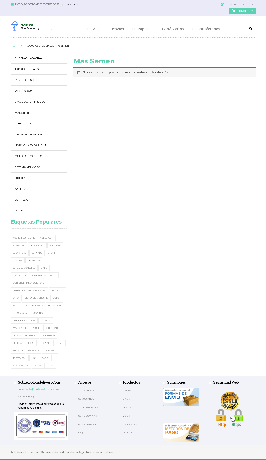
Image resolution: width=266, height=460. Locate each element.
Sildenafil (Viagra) (28, 58)
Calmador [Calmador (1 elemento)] (34, 260)
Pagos (142, 29)
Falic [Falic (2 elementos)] (16, 305)
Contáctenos (208, 29)
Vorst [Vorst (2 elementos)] (50, 365)
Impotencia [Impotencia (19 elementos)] (20, 313)
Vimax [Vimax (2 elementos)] (37, 365)
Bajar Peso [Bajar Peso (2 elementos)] (19, 252)
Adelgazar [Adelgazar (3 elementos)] (46, 237)
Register (248, 4)
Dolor (20, 177)
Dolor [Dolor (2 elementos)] (56, 298)
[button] (242, 11)
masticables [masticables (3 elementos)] (20, 328)
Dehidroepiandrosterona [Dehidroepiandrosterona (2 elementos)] (29, 283)
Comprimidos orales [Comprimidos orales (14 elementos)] (43, 275)
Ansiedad (21, 188)
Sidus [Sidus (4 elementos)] (30, 343)
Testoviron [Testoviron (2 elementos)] (19, 358)
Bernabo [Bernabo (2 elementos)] (37, 252)
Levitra (127, 407)
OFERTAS (127, 432)
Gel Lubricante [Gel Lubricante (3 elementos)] (33, 305)
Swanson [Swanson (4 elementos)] (33, 350)
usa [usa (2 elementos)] (34, 358)
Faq (80, 432)
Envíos (118, 29)
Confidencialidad (89, 407)
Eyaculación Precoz (30, 101)
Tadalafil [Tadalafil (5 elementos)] (50, 350)
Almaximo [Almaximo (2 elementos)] (19, 245)
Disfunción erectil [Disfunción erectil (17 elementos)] (36, 298)
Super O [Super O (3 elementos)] (18, 350)
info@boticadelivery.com (37, 4)
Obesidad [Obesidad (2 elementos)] (52, 328)
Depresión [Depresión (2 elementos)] (57, 290)
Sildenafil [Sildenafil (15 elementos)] (45, 343)
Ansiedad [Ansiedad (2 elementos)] (55, 245)
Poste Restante (87, 424)
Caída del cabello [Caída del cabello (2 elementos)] (24, 268)
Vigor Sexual (24, 90)
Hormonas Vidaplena (30, 145)
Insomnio (21, 210)
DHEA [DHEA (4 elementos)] (16, 298)
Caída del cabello (28, 156)
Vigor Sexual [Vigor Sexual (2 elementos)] (21, 365)
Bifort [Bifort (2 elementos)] (51, 252)
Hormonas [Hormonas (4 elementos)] (54, 305)
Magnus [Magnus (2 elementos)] (45, 320)
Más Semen (22, 112)
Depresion (22, 199)
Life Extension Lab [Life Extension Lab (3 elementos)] (24, 320)
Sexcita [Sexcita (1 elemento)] (17, 343)
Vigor (126, 416)
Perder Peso (24, 79)
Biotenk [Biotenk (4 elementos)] (17, 260)
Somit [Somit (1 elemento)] (60, 343)
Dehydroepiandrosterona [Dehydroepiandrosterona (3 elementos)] (29, 290)
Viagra (127, 390)
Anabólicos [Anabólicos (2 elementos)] (37, 245)
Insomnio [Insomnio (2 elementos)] (37, 313)
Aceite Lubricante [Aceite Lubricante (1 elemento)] (24, 237)
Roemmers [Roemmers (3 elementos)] (48, 335)
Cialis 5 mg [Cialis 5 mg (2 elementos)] (19, 275)
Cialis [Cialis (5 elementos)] (44, 268)
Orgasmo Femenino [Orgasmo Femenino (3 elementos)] (25, 335)
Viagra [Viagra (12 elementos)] (45, 358)
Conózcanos (173, 29)
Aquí (33, 396)
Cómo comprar (87, 416)
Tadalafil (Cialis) (27, 69)
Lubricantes (24, 123)
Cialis (126, 399)
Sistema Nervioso (27, 167)
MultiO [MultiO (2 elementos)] (37, 328)
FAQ (95, 29)
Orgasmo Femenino (29, 134)
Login (232, 4)
